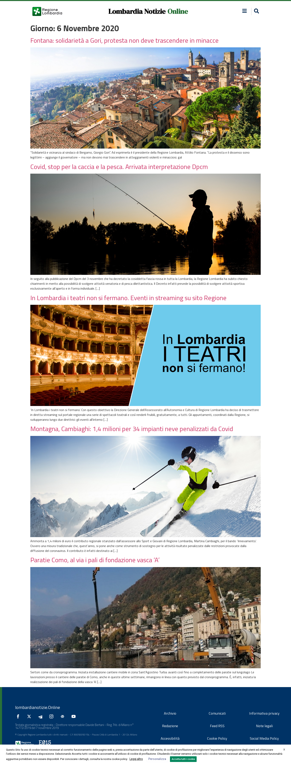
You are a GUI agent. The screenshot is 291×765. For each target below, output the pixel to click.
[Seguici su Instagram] (52, 716)
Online (178, 11)
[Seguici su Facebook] (19, 716)
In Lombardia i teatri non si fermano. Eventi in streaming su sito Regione (128, 298)
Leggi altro (136, 759)
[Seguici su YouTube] (75, 716)
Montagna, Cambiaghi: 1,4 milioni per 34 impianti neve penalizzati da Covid (131, 429)
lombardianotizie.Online (37, 707)
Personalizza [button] (157, 759)
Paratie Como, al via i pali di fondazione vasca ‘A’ (95, 560)
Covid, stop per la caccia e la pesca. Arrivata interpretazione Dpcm (119, 166)
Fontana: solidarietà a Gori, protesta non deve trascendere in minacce (124, 40)
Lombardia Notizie (137, 11)
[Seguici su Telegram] (41, 716)
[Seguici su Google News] (63, 716)
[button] (244, 10)
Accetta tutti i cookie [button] (183, 759)
